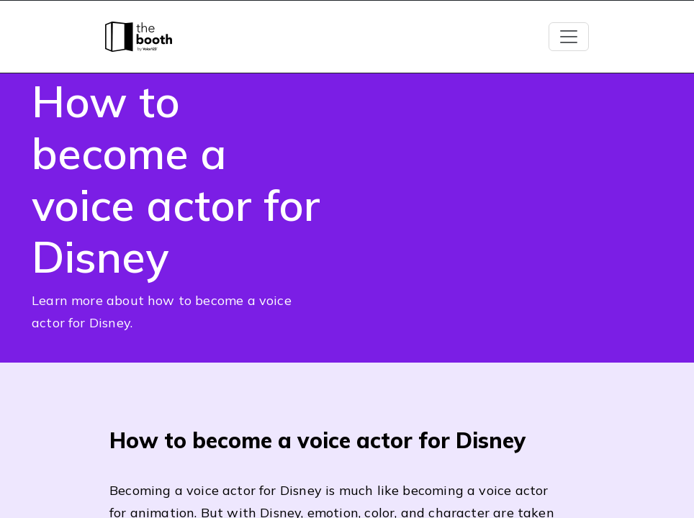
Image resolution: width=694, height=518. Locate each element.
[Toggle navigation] (569, 36)
